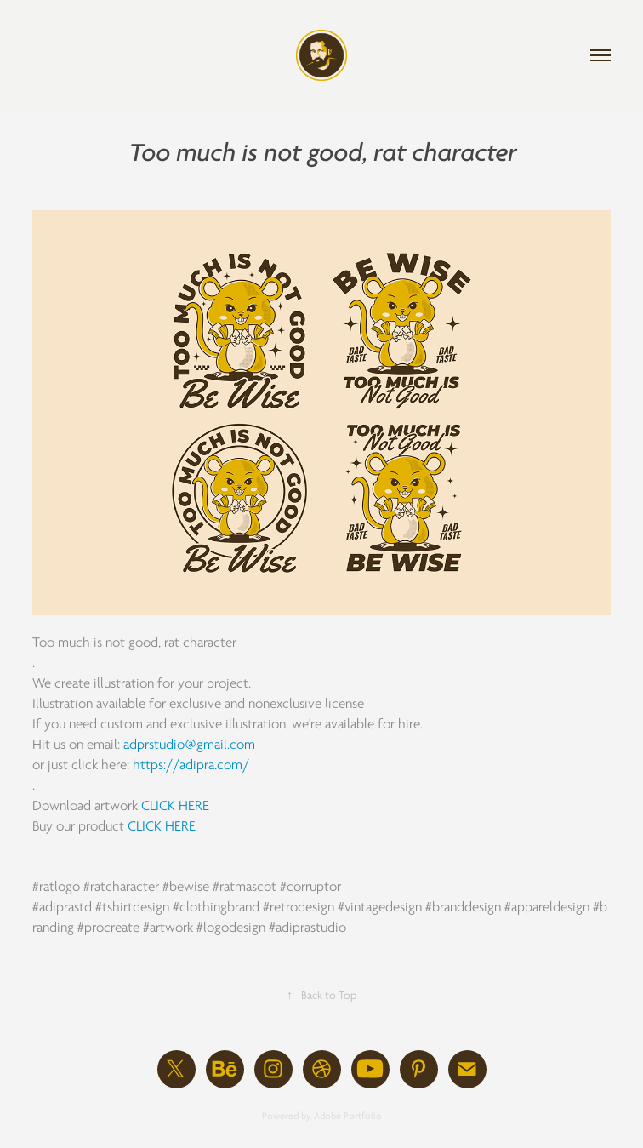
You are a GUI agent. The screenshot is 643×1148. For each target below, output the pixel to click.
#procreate (108, 927)
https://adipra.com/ (191, 765)
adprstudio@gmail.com (189, 744)
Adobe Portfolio (348, 1116)
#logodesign (230, 927)
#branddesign (463, 907)
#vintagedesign (380, 907)
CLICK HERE (175, 806)
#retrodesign (298, 907)
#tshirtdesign (132, 907)
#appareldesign (546, 907)
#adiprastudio (307, 927)
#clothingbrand (216, 907)
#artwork (168, 927)
